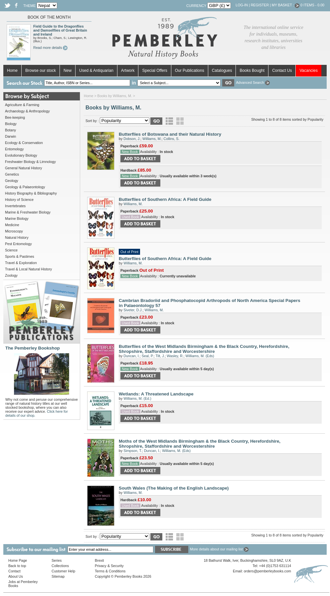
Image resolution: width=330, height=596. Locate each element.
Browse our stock (40, 70)
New (68, 70)
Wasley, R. (175, 356)
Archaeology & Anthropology (27, 111)
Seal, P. (148, 356)
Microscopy (14, 231)
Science (11, 250)
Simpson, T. (132, 451)
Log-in (242, 5)
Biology (11, 124)
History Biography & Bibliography (31, 193)
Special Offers (154, 70)
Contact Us (282, 70)
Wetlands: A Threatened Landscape (156, 393)
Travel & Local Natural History (28, 269)
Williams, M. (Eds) (200, 356)
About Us (15, 576)
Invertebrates (15, 206)
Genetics (12, 174)
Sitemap (58, 576)
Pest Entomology (18, 244)
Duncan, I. (131, 356)
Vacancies (308, 70)
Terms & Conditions (110, 571)
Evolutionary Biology (21, 155)
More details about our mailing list (219, 549)
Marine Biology (16, 219)
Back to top (17, 566)
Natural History (16, 237)
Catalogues (222, 70)
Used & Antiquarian (96, 70)
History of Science (19, 200)
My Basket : (286, 5)
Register (260, 5)
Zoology (11, 275)
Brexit (99, 560)
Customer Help (63, 571)
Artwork (128, 70)
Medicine (12, 225)
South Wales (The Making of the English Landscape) (174, 488)
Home (12, 70)
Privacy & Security (109, 566)
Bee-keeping (15, 117)
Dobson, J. (131, 139)
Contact (14, 571)
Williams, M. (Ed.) (137, 398)
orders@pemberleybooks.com (267, 571)
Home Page (17, 560)
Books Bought (252, 70)
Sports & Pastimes (19, 256)
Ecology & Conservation (24, 143)
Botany (10, 130)
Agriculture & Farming (22, 105)
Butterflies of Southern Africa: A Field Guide (165, 199)
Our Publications (189, 70)
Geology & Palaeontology (25, 187)
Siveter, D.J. (132, 310)
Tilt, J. (160, 356)
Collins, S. (171, 139)
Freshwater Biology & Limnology (30, 162)
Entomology (14, 149)
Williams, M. (151, 139)
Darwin (10, 136)
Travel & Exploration (21, 263)
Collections (60, 566)
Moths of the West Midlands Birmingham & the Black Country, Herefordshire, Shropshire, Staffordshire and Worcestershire (199, 444)
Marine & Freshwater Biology (28, 212)
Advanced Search (252, 82)
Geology (11, 181)
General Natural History (23, 168)
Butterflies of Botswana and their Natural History (170, 134)
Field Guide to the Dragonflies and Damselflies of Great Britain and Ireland (60, 30)
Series (57, 560)
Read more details (50, 48)
